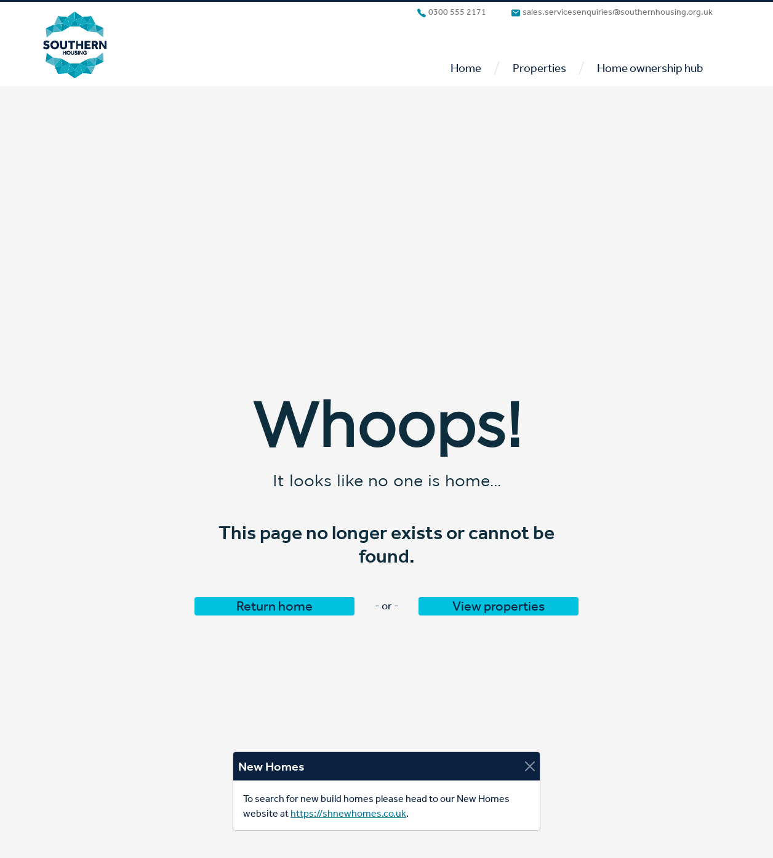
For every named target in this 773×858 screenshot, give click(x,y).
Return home (274, 606)
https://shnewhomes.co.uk (348, 813)
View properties (498, 606)
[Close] (530, 766)
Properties (539, 68)
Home (466, 68)
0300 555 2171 (451, 12)
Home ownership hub (650, 68)
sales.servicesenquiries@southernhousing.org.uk (612, 12)
